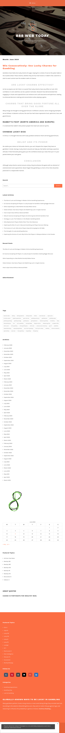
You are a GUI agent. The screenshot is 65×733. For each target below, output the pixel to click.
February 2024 (8, 416)
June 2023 (7, 431)
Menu (34, 3)
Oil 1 (5, 648)
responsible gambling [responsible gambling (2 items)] (17, 328)
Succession (7, 660)
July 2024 (6, 403)
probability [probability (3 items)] (56, 325)
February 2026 (8, 345)
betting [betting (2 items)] (13, 315)
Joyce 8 (6, 630)
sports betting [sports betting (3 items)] (6, 330)
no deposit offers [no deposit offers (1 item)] (55, 323)
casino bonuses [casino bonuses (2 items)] (42, 315)
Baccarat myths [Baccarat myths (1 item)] (7, 315)
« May (4, 544)
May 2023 (7, 434)
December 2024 (8, 388)
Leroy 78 (6, 642)
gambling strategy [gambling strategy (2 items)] (17, 320)
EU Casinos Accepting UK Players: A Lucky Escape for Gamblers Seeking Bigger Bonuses (29, 203)
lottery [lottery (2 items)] (58, 320)
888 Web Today (32, 36)
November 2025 (8, 354)
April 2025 (7, 376)
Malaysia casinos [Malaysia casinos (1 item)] (37, 323)
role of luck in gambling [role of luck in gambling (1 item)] (28, 328)
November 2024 (8, 391)
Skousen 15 (7, 657)
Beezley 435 (7, 567)
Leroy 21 (6, 639)
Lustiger (6, 645)
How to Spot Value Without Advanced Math (16, 212)
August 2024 (7, 400)
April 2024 (7, 412)
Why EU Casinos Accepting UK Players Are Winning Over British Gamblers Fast (26, 216)
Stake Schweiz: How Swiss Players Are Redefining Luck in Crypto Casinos (25, 209)
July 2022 (6, 462)
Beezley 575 (7, 573)
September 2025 (9, 360)
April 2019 (7, 477)
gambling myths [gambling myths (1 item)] (53, 318)
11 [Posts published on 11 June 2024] (15, 534)
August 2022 (7, 459)
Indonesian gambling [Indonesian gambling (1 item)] (44, 320)
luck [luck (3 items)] (14, 323)
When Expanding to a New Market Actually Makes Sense (20, 206)
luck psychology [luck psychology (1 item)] (29, 323)
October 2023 (8, 422)
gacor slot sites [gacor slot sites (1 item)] (26, 318)
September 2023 (9, 425)
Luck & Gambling (9, 693)
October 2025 (8, 357)
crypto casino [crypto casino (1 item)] (50, 315)
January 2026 (8, 348)
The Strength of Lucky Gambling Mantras (16, 231)
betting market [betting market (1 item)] (29, 315)
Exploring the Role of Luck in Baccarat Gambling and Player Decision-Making (26, 225)
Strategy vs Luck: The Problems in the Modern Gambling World (22, 219)
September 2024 (9, 397)
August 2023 (7, 428)
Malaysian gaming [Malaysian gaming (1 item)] (46, 323)
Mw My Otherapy (8, 663)
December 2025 (8, 351)
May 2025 (7, 372)
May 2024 (7, 409)
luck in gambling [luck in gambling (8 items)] (20, 323)
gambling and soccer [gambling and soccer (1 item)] (35, 318)
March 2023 (7, 440)
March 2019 (7, 480)
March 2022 (7, 468)
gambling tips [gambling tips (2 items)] (26, 320)
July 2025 (6, 366)
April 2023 (7, 437)
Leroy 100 (6, 633)
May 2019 (6, 474)
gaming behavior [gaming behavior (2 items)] (34, 320)
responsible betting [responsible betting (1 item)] (7, 328)
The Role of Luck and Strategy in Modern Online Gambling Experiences (24, 200)
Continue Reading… (45, 709)
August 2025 (7, 363)
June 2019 (7, 471)
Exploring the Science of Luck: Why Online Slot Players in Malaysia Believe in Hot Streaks (29, 234)
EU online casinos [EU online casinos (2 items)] (7, 318)
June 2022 (7, 465)
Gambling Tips (8, 690)
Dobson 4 (6, 580)
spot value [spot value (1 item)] (13, 330)
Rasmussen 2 (8, 651)
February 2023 (8, 443)
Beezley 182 (7, 561)
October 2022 (8, 452)
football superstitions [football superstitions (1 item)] (17, 318)
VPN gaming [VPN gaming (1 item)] (35, 330)
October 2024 (8, 394)
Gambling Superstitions (10, 687)
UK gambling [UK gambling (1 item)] (28, 330)
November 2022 (8, 449)
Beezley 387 (7, 564)
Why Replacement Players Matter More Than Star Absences (21, 222)
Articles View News (9, 558)
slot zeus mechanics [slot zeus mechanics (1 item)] (55, 328)
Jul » (8, 544)
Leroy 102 (6, 636)
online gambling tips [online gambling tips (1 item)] (24, 325)
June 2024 (7, 406)
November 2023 (8, 419)
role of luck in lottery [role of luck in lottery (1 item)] (39, 328)
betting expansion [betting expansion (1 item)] (20, 315)
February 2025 (8, 382)
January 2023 (8, 446)
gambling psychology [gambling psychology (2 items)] (8, 320)
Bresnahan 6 (7, 576)
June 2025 (7, 369)
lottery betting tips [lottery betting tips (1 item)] (7, 323)
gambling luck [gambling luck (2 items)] (44, 318)
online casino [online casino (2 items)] (6, 325)
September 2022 (9, 455)
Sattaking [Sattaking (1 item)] (47, 328)
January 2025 (8, 385)
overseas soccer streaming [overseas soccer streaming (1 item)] (41, 325)
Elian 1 (5, 627)
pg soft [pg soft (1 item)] (50, 325)
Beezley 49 (7, 570)
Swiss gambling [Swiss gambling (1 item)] (21, 330)
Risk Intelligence (8, 654)
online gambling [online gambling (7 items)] (14, 325)
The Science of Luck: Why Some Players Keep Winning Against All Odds (24, 228)
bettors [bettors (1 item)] (35, 315)
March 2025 (7, 379)
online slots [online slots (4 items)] (32, 325)
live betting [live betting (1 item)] (52, 320)
